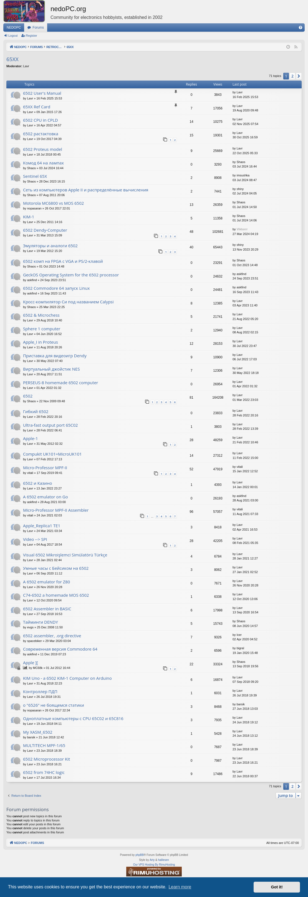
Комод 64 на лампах (43, 163)
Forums (38, 27)
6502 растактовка (40, 133)
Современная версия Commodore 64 (60, 649)
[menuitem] (300, 27)
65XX (12, 59)
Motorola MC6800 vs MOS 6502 (53, 203)
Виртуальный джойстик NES (51, 369)
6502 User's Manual (42, 93)
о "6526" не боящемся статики (53, 705)
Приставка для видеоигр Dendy (55, 355)
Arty (152, 859)
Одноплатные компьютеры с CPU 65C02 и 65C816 (73, 718)
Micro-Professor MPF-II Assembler (56, 510)
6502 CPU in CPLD (40, 120)
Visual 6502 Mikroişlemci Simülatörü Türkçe (65, 555)
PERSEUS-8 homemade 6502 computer (60, 382)
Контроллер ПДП (40, 691)
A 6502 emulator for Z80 (46, 581)
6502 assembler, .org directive (52, 635)
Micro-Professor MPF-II (45, 467)
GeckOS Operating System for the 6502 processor (71, 275)
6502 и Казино (37, 483)
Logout (13, 35)
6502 (27, 396)
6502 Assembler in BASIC (47, 608)
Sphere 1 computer (41, 328)
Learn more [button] (179, 886)
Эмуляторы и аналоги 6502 (50, 245)
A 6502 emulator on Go (45, 496)
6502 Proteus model (42, 149)
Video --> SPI (35, 539)
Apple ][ (30, 662)
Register (31, 35)
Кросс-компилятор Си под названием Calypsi (68, 301)
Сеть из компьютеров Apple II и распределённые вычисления (85, 190)
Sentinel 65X (35, 176)
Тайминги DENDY (40, 622)
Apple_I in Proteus (40, 342)
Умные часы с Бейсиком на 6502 (56, 568)
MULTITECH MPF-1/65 (44, 745)
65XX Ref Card (36, 106)
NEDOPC (14, 27)
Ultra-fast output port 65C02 (50, 425)
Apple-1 (30, 438)
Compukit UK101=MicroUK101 (52, 454)
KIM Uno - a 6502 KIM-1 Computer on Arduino (67, 678)
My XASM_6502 (37, 732)
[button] (299, 76)
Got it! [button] (277, 887)
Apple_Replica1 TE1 (41, 525)
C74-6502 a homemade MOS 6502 (56, 595)
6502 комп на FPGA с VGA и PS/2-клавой (63, 261)
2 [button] (292, 76)
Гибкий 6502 (35, 411)
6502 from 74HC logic (44, 772)
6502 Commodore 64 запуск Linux (56, 288)
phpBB (139, 854)
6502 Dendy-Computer (45, 230)
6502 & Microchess (41, 315)
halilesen (163, 859)
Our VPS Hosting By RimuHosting (154, 864)
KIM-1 (28, 216)
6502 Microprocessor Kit (46, 759)
